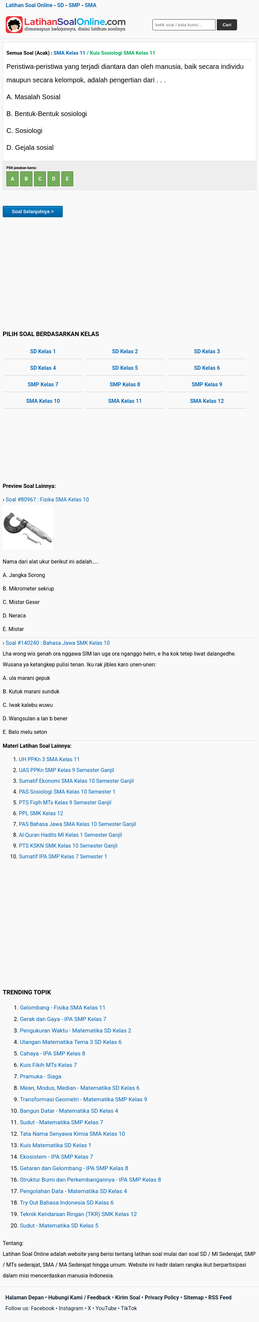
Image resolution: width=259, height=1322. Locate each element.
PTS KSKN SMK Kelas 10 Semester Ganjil (68, 846)
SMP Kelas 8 (125, 384)
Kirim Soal (127, 1297)
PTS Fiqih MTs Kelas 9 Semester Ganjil (65, 802)
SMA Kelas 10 (43, 401)
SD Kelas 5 (125, 368)
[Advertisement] (129, 272)
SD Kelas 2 (125, 351)
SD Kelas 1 (43, 351)
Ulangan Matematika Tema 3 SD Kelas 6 (71, 1042)
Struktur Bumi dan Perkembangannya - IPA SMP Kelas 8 (90, 1179)
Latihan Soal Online (29, 5)
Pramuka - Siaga (40, 1076)
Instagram (71, 1308)
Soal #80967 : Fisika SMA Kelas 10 (47, 499)
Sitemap (193, 1297)
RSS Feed (220, 1297)
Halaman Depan (24, 1297)
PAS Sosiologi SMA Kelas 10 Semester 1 (67, 792)
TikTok (129, 1308)
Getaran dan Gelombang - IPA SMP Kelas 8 (74, 1168)
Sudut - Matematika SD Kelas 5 (59, 1225)
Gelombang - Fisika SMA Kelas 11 (63, 1007)
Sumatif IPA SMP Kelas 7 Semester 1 (63, 856)
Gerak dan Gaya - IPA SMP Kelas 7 (63, 1019)
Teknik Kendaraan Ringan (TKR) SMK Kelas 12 (78, 1214)
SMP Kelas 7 (43, 384)
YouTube (105, 1308)
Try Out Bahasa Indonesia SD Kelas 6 (67, 1202)
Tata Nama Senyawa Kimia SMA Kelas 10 (72, 1133)
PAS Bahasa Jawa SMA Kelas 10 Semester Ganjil (77, 824)
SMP (74, 5)
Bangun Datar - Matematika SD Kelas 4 (69, 1110)
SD (60, 5)
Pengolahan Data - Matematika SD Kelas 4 (73, 1191)
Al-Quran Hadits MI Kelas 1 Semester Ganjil (70, 835)
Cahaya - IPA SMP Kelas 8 (52, 1053)
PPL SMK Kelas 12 (41, 813)
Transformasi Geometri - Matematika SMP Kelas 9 (83, 1099)
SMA (90, 5)
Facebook (42, 1308)
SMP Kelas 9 (207, 384)
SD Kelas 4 (43, 368)
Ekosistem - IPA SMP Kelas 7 (56, 1156)
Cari (227, 24)
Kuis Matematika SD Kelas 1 (55, 1145)
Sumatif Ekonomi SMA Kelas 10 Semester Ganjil (76, 781)
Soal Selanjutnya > (33, 211)
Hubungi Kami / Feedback (79, 1297)
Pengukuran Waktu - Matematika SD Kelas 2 (75, 1030)
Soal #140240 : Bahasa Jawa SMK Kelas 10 (58, 643)
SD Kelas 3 (207, 351)
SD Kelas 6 (207, 368)
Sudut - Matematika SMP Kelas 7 (61, 1122)
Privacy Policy (162, 1297)
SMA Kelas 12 (207, 401)
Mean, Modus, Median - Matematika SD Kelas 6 (80, 1087)
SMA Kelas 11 (69, 53)
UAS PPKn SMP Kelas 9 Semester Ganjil (66, 770)
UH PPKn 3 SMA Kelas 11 (49, 759)
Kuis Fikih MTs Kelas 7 (48, 1065)
